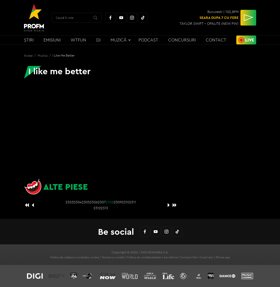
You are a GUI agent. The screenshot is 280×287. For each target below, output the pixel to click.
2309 (118, 202)
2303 (70, 202)
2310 (125, 202)
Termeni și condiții (113, 257)
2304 (78, 202)
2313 (104, 208)
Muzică (119, 40)
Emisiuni (52, 40)
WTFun (78, 40)
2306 (94, 202)
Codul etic (206, 257)
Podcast (148, 40)
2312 (97, 208)
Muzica (43, 55)
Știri (29, 40)
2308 (110, 202)
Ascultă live (171, 257)
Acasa (28, 55)
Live (249, 40)
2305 (86, 202)
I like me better (64, 55)
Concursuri (182, 40)
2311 (132, 202)
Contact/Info (188, 257)
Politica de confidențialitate (144, 257)
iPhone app (223, 257)
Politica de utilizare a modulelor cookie (74, 257)
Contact (216, 40)
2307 (102, 202)
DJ (98, 40)
